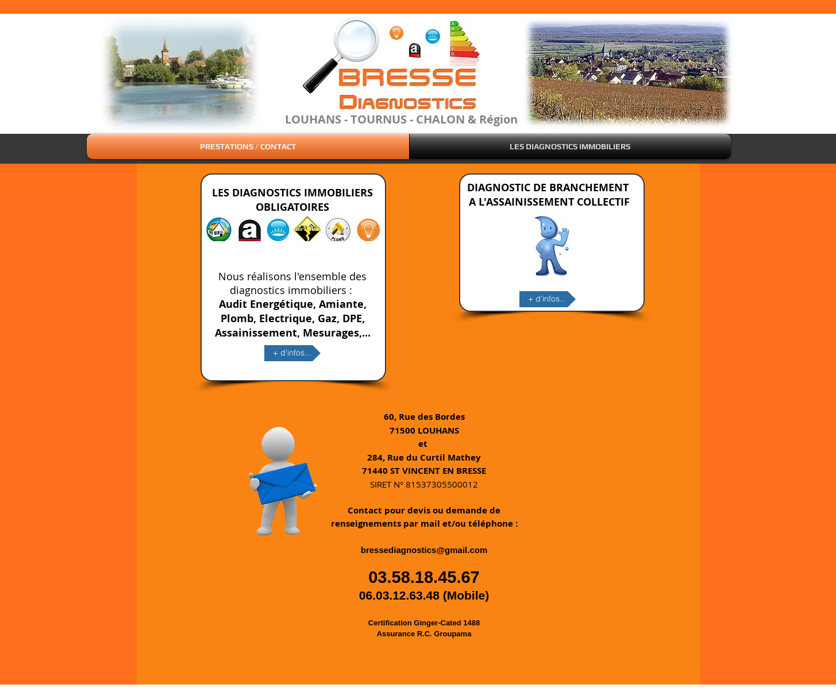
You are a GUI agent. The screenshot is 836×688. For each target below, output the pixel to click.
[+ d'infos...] (292, 353)
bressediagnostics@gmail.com (424, 550)
